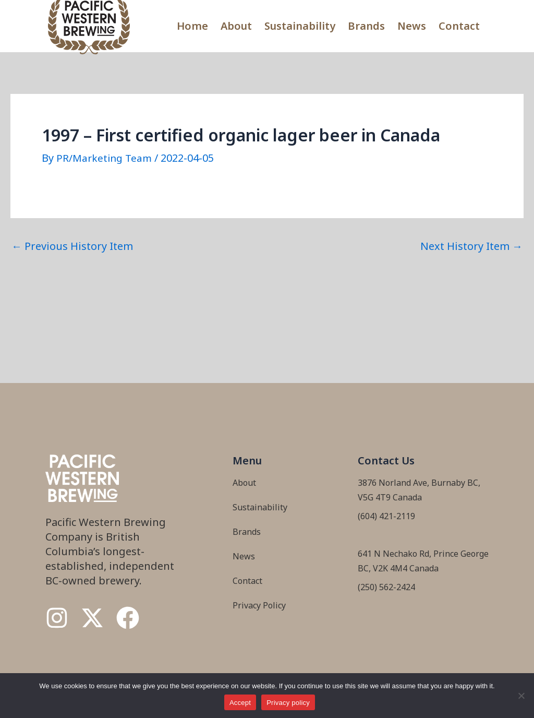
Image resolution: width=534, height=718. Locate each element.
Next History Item (471, 246)
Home (192, 26)
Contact (459, 26)
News (411, 26)
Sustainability (299, 26)
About (236, 26)
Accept (240, 703)
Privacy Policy (259, 605)
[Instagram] (56, 617)
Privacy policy (288, 703)
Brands (366, 26)
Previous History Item (72, 246)
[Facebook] (127, 617)
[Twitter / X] (92, 617)
